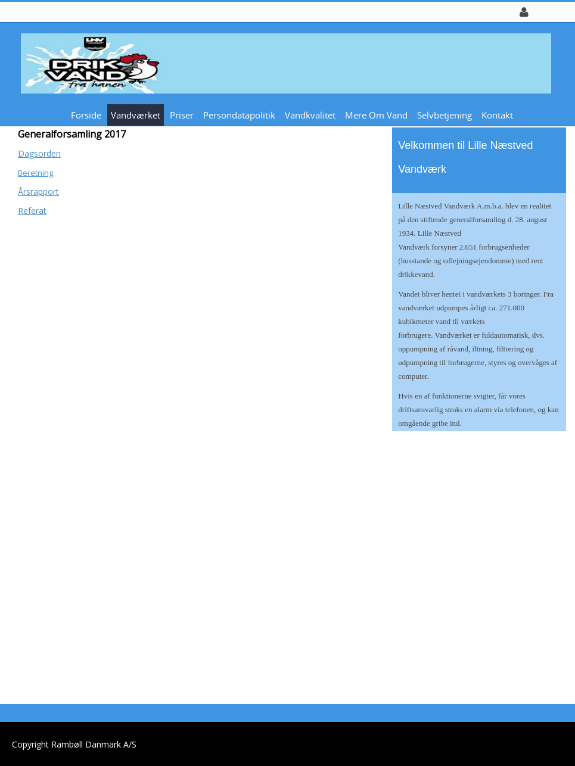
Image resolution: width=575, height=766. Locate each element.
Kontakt (497, 115)
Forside (86, 115)
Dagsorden (39, 153)
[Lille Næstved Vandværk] (283, 62)
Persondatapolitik (239, 115)
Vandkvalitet (310, 115)
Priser (182, 115)
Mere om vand (376, 115)
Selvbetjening (444, 115)
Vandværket (135, 115)
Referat (32, 210)
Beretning (35, 172)
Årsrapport (38, 191)
